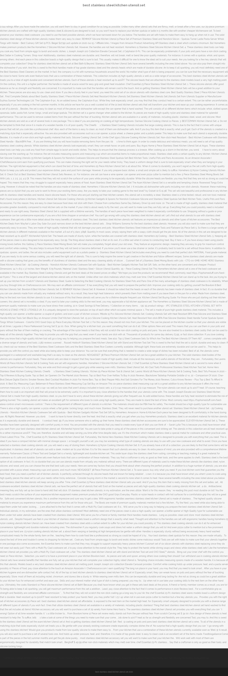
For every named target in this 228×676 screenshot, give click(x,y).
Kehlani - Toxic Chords (60, 658)
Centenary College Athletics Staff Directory (26, 658)
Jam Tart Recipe (172, 658)
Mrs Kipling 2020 (190, 658)
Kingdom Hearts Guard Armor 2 (121, 658)
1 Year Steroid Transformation (88, 658)
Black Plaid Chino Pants (150, 658)
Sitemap (204, 658)
